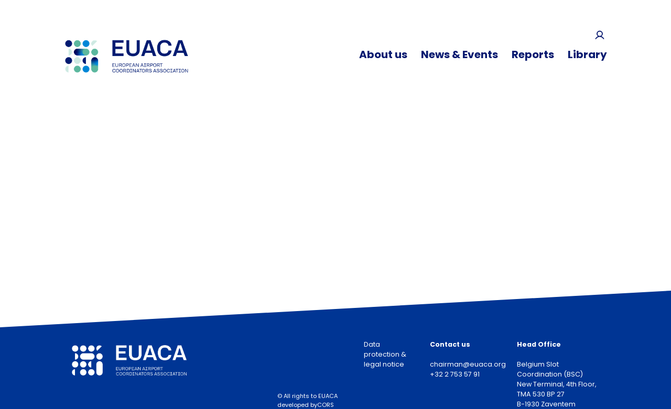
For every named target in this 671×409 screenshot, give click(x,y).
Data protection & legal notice (385, 354)
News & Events (459, 54)
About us (383, 54)
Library (587, 54)
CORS (325, 405)
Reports (533, 54)
